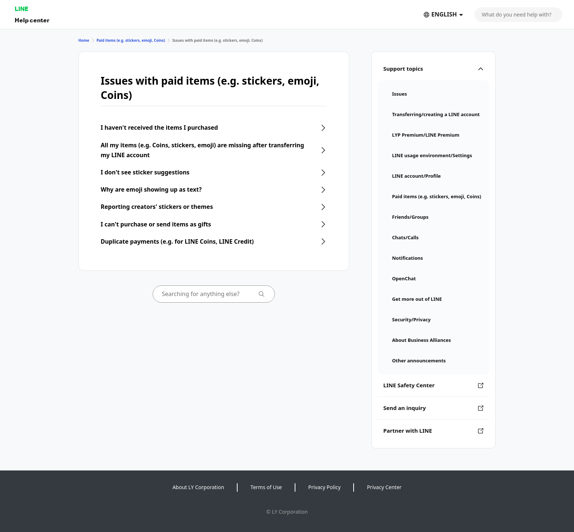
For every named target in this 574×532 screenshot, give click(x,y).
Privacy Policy (324, 487)
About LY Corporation (198, 487)
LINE (21, 8)
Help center (32, 20)
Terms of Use (266, 487)
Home (83, 40)
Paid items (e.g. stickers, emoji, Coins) (131, 40)
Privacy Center (384, 487)
